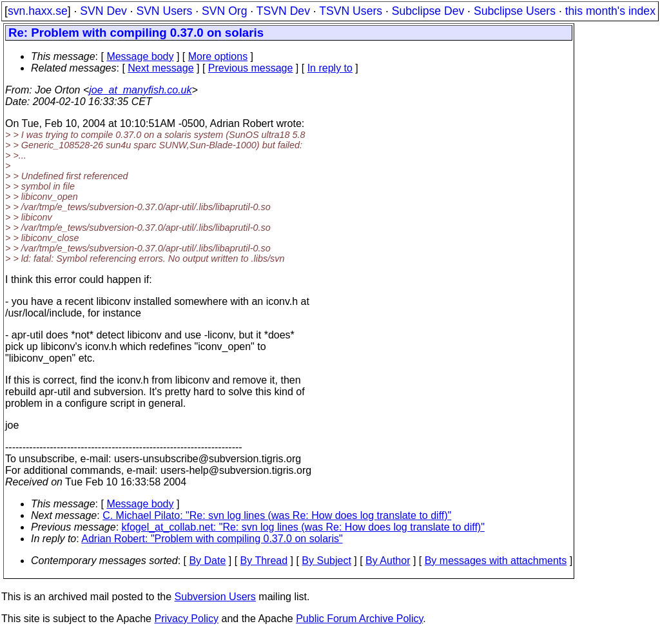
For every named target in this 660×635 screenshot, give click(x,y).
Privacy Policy (186, 618)
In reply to (330, 68)
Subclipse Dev (428, 11)
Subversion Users (215, 596)
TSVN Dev (283, 11)
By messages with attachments (496, 560)
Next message (160, 68)
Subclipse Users (515, 11)
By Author (387, 560)
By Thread (264, 560)
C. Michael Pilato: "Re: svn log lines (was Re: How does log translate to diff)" (276, 515)
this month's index (610, 11)
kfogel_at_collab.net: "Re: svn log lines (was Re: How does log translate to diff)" (303, 527)
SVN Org (224, 11)
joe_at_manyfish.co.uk (140, 89)
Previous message (250, 68)
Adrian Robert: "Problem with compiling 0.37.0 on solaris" (211, 538)
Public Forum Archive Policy (359, 618)
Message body (139, 56)
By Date (207, 560)
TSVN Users (350, 11)
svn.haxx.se (38, 11)
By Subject (326, 560)
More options (218, 56)
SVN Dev (103, 11)
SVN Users (164, 11)
